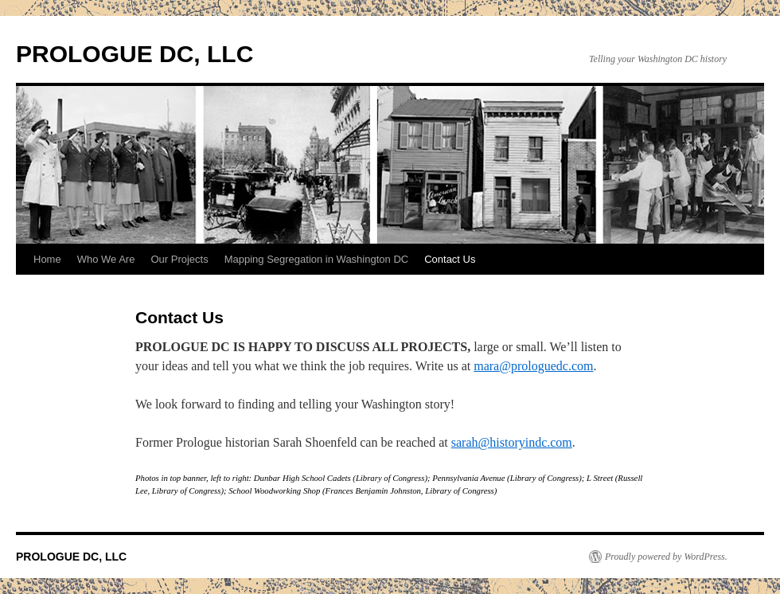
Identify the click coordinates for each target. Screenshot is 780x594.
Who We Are (106, 259)
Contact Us (449, 259)
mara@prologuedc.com (533, 366)
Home (47, 259)
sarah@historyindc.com (511, 442)
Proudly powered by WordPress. (666, 556)
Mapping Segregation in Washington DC (316, 259)
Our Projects (179, 259)
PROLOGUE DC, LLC (134, 54)
